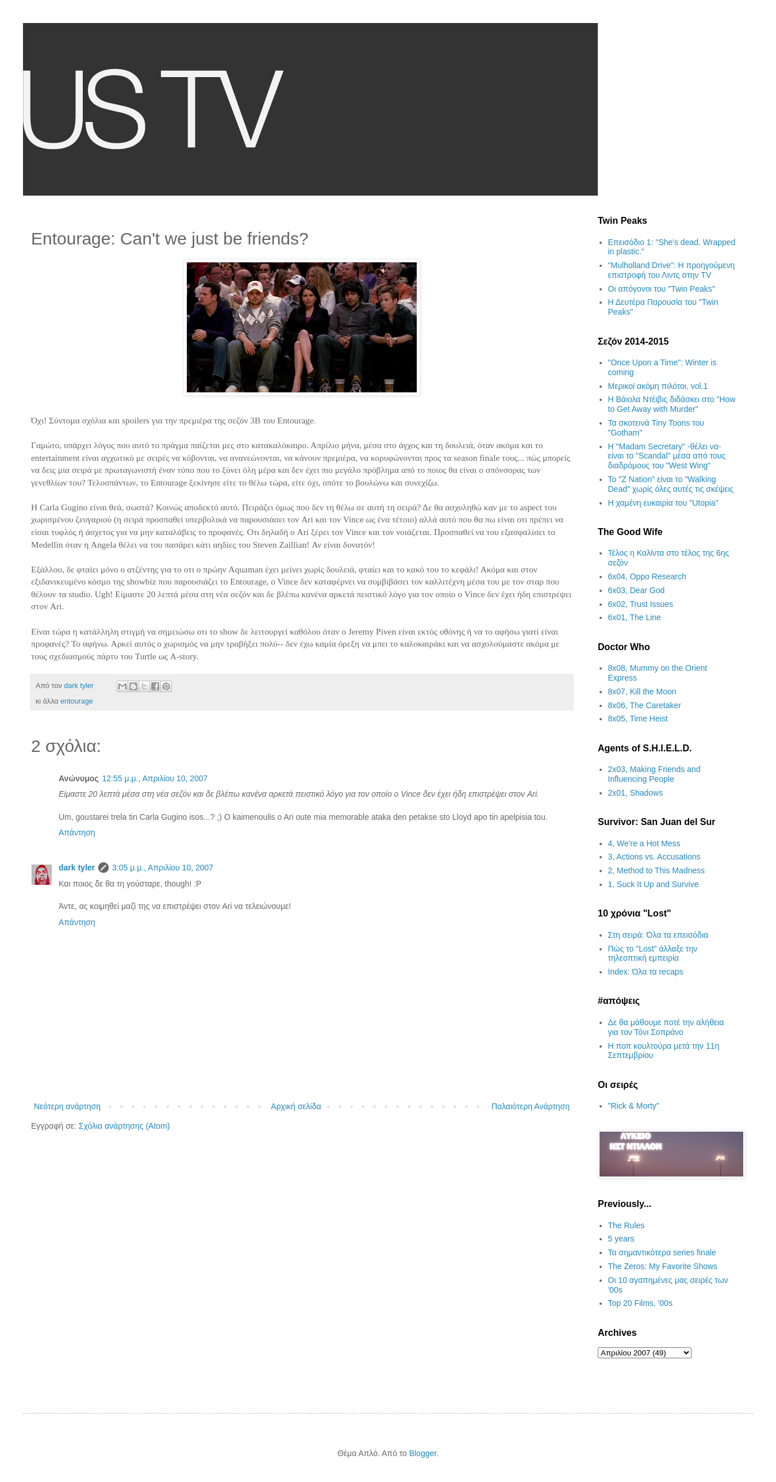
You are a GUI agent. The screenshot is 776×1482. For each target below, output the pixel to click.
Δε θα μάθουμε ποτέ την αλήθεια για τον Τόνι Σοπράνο (666, 1027)
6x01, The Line (634, 617)
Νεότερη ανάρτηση (67, 1106)
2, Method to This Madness (656, 870)
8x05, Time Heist (638, 718)
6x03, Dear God (636, 590)
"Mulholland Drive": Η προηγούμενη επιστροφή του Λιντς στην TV (671, 270)
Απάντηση (77, 832)
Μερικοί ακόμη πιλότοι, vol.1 (658, 386)
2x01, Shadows (635, 792)
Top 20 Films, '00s (640, 1303)
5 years (621, 1238)
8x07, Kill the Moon (642, 691)
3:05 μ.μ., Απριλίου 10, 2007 (162, 867)
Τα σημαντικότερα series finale (662, 1252)
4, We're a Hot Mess (644, 843)
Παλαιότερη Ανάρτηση (530, 1106)
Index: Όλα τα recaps (645, 971)
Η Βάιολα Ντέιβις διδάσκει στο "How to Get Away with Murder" (672, 404)
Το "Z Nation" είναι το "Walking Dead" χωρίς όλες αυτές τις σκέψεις (671, 484)
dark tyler (77, 867)
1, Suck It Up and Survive (653, 884)
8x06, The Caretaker (644, 705)
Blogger (422, 1453)
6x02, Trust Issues (641, 604)
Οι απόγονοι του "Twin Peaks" (661, 288)
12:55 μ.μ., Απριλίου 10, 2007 (155, 778)
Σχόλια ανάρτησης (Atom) (124, 1125)
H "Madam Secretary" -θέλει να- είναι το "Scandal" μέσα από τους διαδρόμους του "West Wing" (667, 456)
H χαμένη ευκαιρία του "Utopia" (663, 502)
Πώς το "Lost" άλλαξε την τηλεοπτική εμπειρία (653, 953)
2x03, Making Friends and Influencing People (654, 774)
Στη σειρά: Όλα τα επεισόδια (658, 934)
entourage (76, 701)
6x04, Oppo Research (647, 576)
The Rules (626, 1225)
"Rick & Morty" (633, 1105)
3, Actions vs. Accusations (654, 856)
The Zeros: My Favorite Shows (663, 1266)
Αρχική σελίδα (296, 1106)
